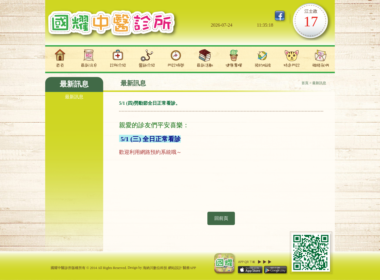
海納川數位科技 (155, 268)
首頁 (305, 83)
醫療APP (189, 268)
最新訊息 (74, 96)
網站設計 (175, 268)
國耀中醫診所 (112, 25)
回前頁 (221, 218)
